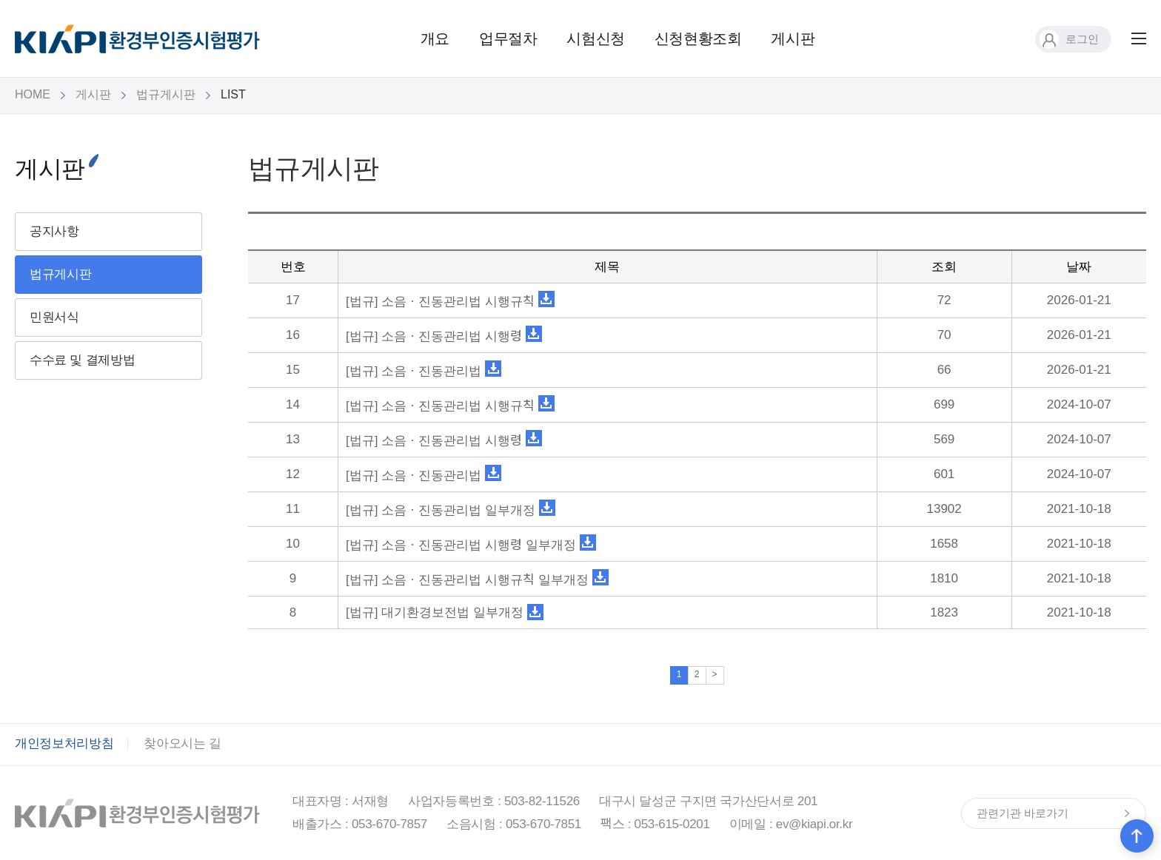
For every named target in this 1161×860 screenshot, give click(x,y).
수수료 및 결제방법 (82, 360)
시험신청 (595, 38)
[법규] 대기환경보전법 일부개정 (434, 612)
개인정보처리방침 (64, 743)
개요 (435, 38)
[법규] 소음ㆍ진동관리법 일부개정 (440, 510)
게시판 (792, 38)
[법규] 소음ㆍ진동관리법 (413, 371)
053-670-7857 (389, 824)
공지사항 (54, 231)
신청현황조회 (698, 38)
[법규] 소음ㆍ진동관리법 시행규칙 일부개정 (467, 580)
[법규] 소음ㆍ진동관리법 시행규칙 (440, 302)
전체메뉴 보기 (1138, 38)
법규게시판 (165, 94)
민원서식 (54, 317)
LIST (233, 94)
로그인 (1069, 39)
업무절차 (508, 38)
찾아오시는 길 (182, 743)
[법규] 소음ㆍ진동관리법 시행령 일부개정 (461, 545)
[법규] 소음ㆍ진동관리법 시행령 (434, 336)
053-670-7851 (543, 824)
